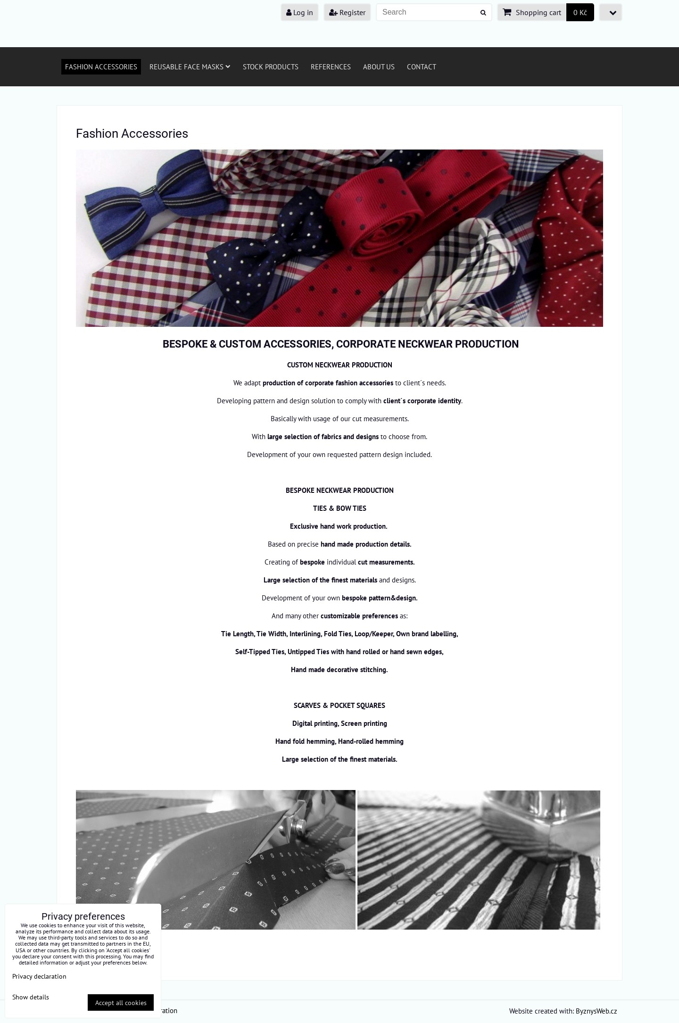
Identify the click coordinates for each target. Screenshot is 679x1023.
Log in (299, 12)
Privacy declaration (39, 976)
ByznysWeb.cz (596, 1010)
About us (379, 66)
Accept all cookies (121, 1002)
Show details (30, 997)
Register (347, 12)
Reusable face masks (190, 66)
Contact (421, 66)
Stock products (270, 66)
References (331, 66)
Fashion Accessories (101, 66)
